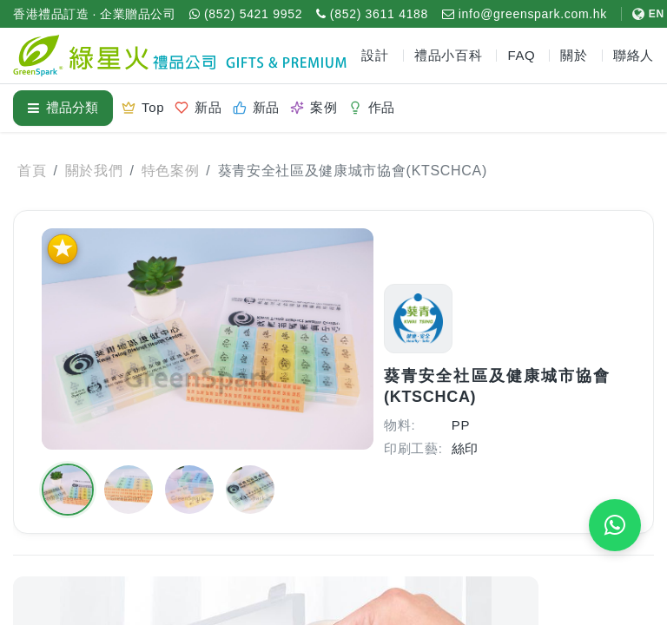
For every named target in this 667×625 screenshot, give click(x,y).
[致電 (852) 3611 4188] (372, 14)
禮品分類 (63, 107)
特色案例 (171, 170)
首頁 (31, 170)
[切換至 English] (642, 14)
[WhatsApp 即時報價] (615, 525)
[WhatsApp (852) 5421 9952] (245, 14)
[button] (67, 489)
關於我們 (94, 170)
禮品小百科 (448, 55)
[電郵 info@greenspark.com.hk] (524, 14)
